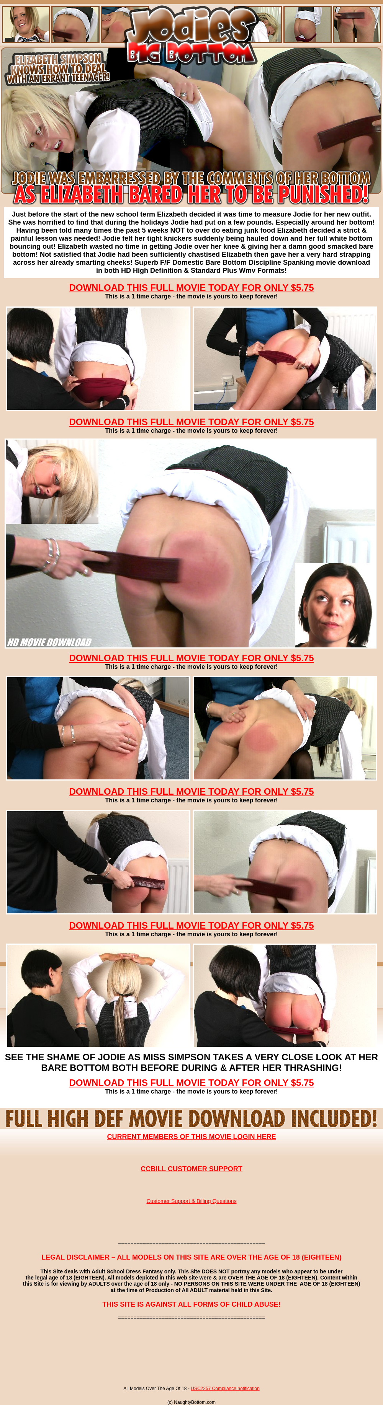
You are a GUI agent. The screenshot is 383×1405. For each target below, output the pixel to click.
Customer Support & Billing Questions (192, 1201)
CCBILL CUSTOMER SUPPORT (191, 1169)
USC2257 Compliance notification (225, 1388)
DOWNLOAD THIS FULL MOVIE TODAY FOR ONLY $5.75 (191, 287)
